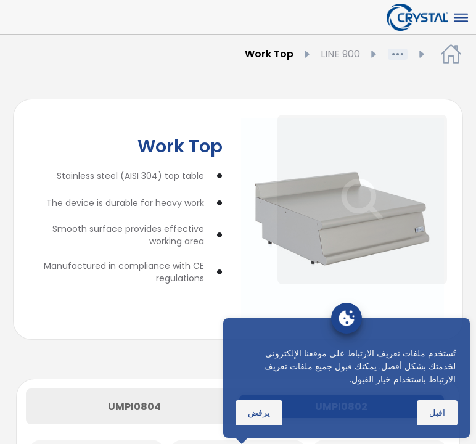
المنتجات (373, 54)
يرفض (259, 412)
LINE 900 (331, 54)
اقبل (437, 412)
